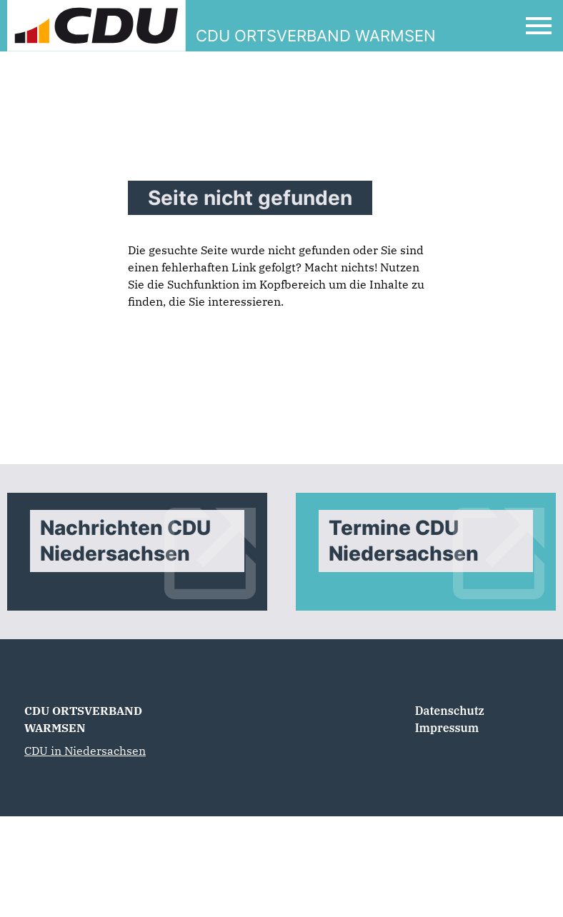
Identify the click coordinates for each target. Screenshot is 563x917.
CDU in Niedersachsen (85, 750)
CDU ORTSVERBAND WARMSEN (83, 719)
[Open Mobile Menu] (539, 26)
